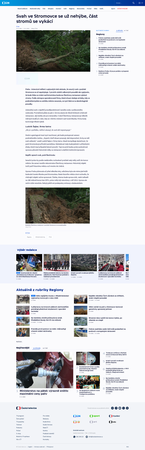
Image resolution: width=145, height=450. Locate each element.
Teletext (19, 424)
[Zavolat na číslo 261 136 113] (78, 436)
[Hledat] (133, 3)
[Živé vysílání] (122, 8)
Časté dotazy (47, 436)
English (30, 446)
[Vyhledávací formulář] (125, 3)
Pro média (46, 415)
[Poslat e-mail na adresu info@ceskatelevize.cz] (94, 436)
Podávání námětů (48, 433)
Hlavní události (22, 9)
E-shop (18, 433)
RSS (128, 446)
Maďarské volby (35, 9)
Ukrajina (50, 9)
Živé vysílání (20, 418)
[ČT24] (5, 3)
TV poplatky (20, 421)
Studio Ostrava (47, 424)
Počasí (89, 9)
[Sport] (113, 8)
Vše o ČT (19, 438)
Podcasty (19, 427)
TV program (20, 415)
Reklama (46, 418)
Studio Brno (46, 421)
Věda (95, 9)
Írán (44, 9)
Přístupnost (50, 446)
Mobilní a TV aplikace (23, 436)
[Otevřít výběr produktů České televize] (141, 3)
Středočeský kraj (40, 235)
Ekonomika (80, 9)
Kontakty (46, 438)
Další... (102, 9)
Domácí (58, 9)
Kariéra (45, 430)
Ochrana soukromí (39, 446)
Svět (65, 9)
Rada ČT (45, 427)
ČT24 (17, 26)
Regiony (71, 9)
